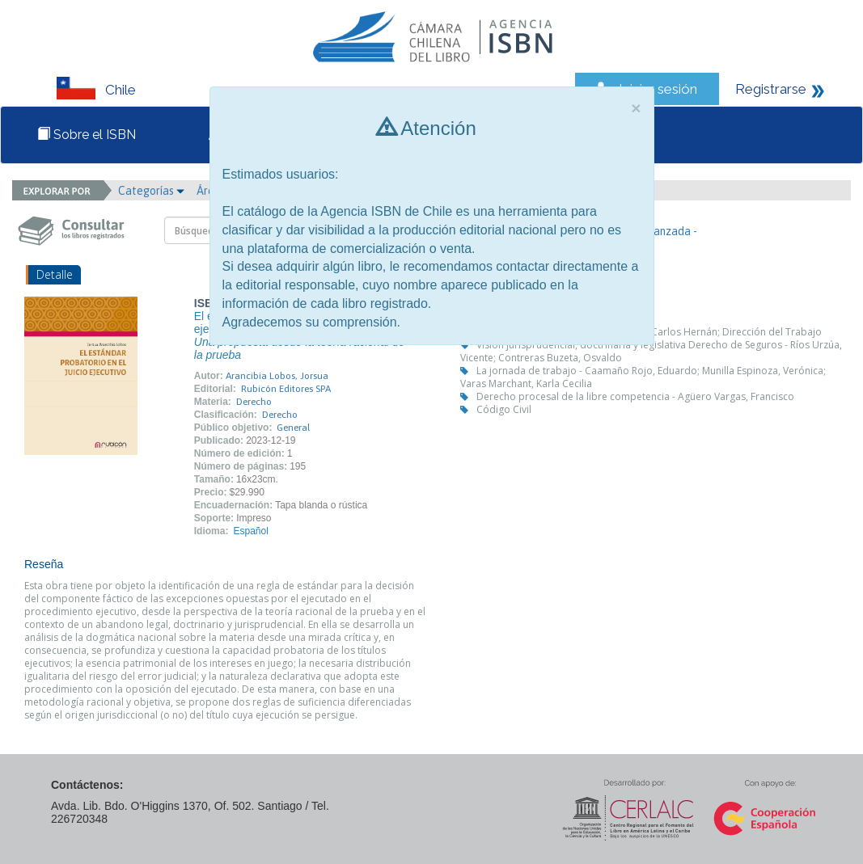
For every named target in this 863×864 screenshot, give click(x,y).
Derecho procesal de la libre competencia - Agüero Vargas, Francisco (635, 396)
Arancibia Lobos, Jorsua (277, 375)
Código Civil (503, 409)
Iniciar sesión (658, 89)
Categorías (151, 190)
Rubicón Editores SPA (286, 388)
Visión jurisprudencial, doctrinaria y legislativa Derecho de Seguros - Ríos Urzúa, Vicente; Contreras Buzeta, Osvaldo (651, 351)
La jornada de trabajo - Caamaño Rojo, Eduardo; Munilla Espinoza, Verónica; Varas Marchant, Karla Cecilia (643, 377)
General (293, 427)
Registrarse (770, 89)
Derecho (254, 401)
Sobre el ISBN (86, 134)
